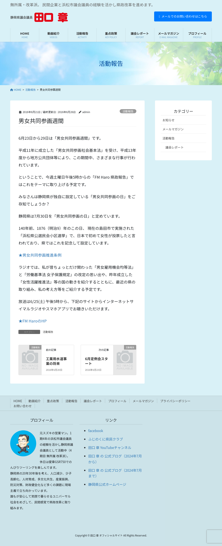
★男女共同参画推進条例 (39, 255)
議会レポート (174, 147)
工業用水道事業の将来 (56, 361)
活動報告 (128, 111)
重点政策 (53, 401)
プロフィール (117, 401)
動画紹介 (34, 401)
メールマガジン (173, 129)
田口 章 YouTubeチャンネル (109, 447)
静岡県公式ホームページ (107, 484)
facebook (95, 430)
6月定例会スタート (96, 361)
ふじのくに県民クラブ (105, 439)
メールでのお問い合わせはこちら (183, 16)
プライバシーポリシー (175, 401)
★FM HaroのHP (32, 321)
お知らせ (168, 120)
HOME (17, 401)
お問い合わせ (22, 406)
